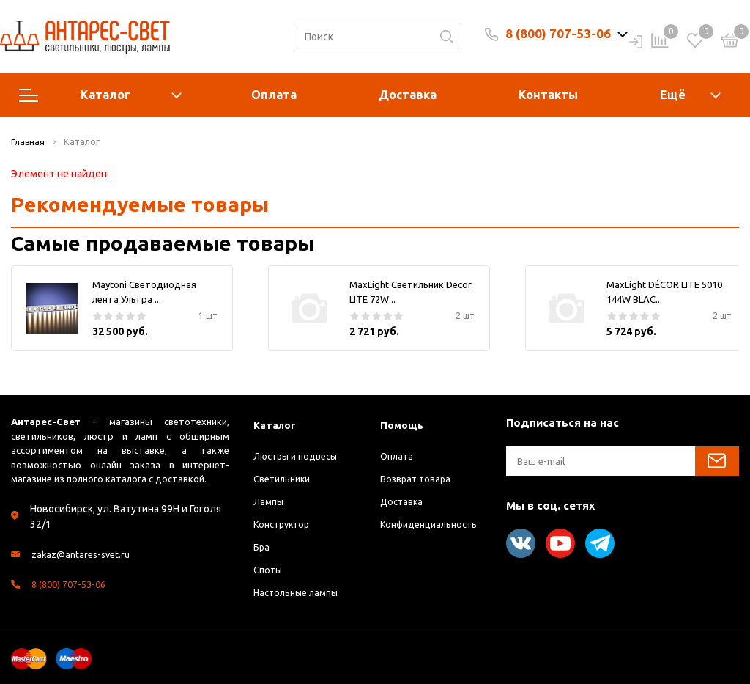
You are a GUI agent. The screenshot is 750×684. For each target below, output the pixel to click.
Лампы (269, 501)
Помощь (402, 425)
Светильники (286, 479)
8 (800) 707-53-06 (558, 33)
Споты (269, 569)
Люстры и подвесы (299, 456)
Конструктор (284, 524)
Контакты (548, 94)
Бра (262, 547)
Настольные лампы (300, 592)
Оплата (274, 94)
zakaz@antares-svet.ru (84, 554)
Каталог (100, 95)
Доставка (408, 94)
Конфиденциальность (433, 524)
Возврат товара (417, 479)
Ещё (673, 94)
